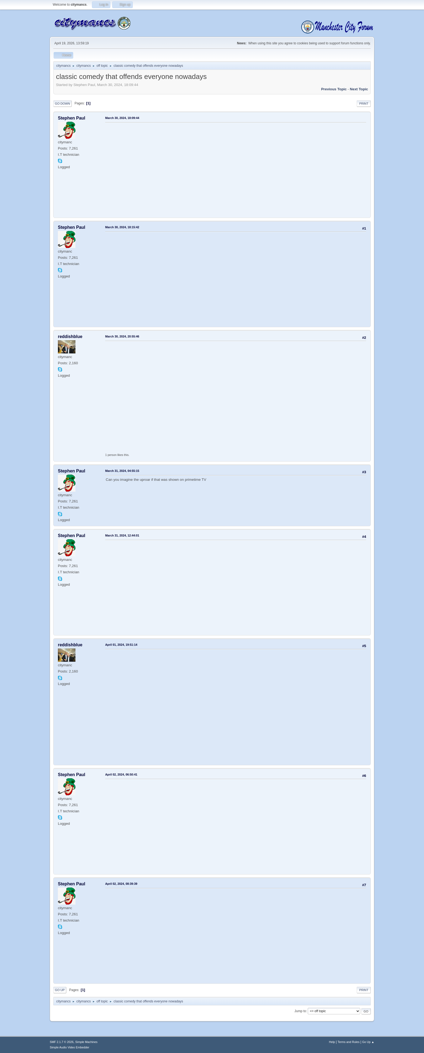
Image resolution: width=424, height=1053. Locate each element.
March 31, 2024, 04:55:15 (122, 470)
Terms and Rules (349, 1042)
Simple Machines (86, 1042)
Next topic (359, 89)
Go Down (62, 103)
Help (332, 1042)
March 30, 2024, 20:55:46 (122, 336)
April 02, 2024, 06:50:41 (121, 774)
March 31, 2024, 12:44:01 (122, 535)
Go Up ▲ (368, 1042)
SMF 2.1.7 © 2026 (62, 1042)
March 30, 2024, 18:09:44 (122, 118)
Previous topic (334, 89)
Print (363, 103)
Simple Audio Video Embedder (69, 1047)
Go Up (60, 990)
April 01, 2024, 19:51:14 (121, 644)
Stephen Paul (71, 118)
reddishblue (70, 336)
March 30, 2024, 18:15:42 (122, 227)
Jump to (300, 1011)
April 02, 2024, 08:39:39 (121, 883)
